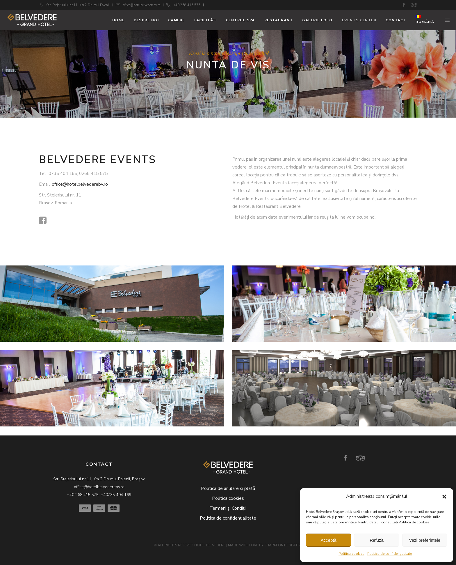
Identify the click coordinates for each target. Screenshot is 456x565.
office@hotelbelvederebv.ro (141, 5)
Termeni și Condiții (227, 508)
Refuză (377, 540)
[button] (444, 497)
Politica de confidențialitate (389, 553)
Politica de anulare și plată (228, 488)
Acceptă (328, 540)
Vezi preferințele (425, 540)
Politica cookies (351, 553)
